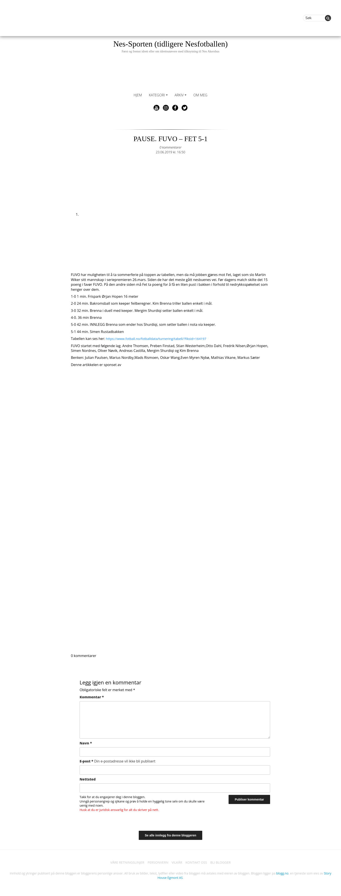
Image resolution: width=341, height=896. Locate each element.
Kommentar (92, 697)
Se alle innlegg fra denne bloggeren (170, 835)
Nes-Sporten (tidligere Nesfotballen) (170, 46)
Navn (86, 743)
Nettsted (88, 779)
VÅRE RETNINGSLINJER (124, 862)
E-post (117, 761)
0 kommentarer (170, 147)
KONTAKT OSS (197, 862)
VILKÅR (177, 862)
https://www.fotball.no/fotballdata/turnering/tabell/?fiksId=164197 (159, 338)
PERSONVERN (157, 862)
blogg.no (282, 874)
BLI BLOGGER (224, 862)
